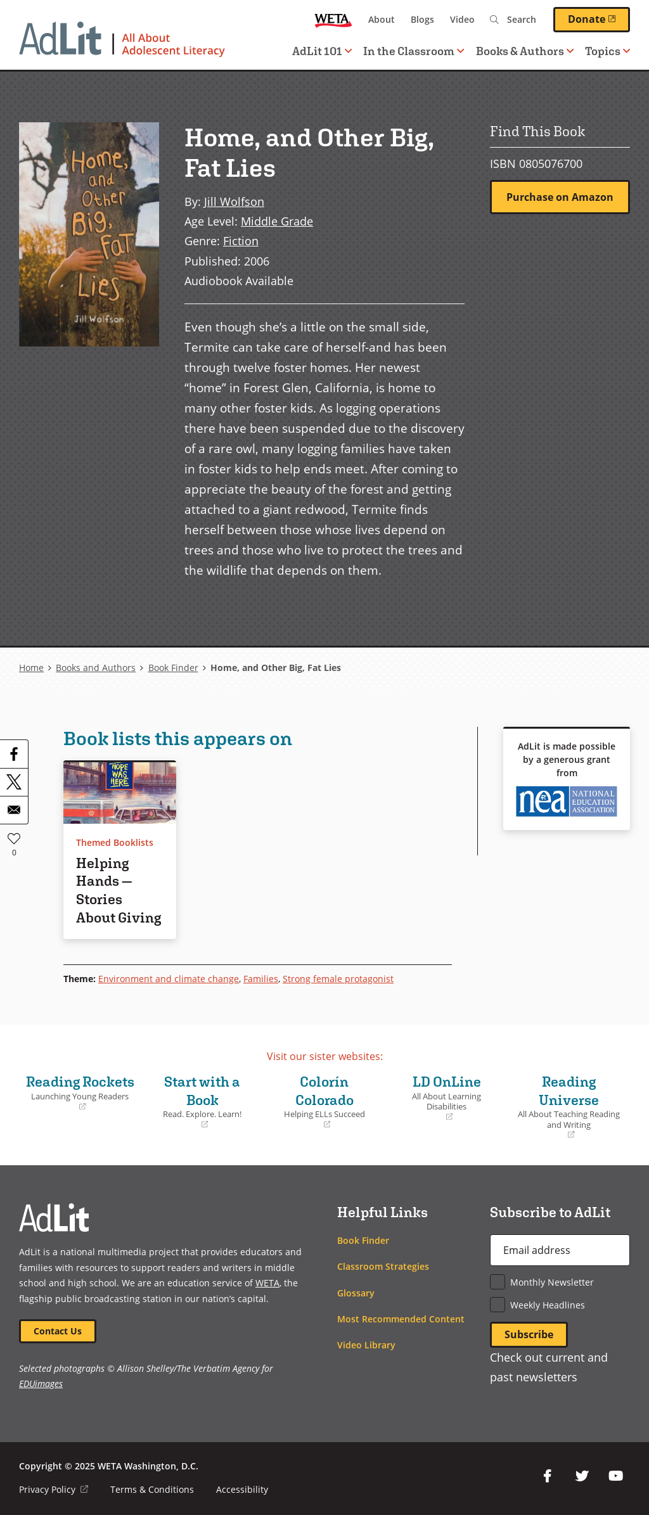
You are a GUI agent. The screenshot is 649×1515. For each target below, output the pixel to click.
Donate (599, 19)
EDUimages (41, 1384)
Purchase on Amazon (560, 197)
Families (260, 979)
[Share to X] (14, 782)
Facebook (548, 1476)
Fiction (241, 240)
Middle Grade (277, 221)
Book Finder (173, 668)
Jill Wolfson (234, 201)
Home (31, 668)
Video (462, 19)
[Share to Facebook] (14, 754)
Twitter (582, 1476)
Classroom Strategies (383, 1266)
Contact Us (58, 1331)
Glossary (356, 1293)
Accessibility (242, 1489)
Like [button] (14, 838)
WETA (333, 19)
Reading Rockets (80, 1092)
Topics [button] (607, 51)
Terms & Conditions (152, 1489)
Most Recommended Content (401, 1319)
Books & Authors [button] (525, 51)
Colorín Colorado (325, 1101)
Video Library (366, 1345)
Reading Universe (569, 1106)
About (381, 19)
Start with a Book (202, 1101)
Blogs (422, 19)
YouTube (616, 1476)
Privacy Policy (53, 1489)
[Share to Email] (14, 810)
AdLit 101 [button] (322, 51)
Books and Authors (96, 668)
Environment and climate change (168, 979)
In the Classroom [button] (413, 51)
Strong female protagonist (338, 979)
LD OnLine (446, 1097)
